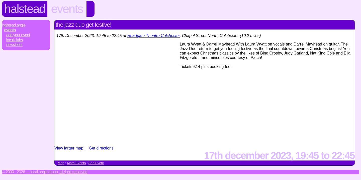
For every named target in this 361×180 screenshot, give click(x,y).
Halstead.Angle (14, 25)
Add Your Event (18, 35)
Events (67, 9)
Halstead (25, 9)
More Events (76, 163)
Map (61, 163)
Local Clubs (14, 40)
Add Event (96, 163)
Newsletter (14, 44)
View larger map (68, 148)
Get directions (101, 148)
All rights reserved (73, 172)
